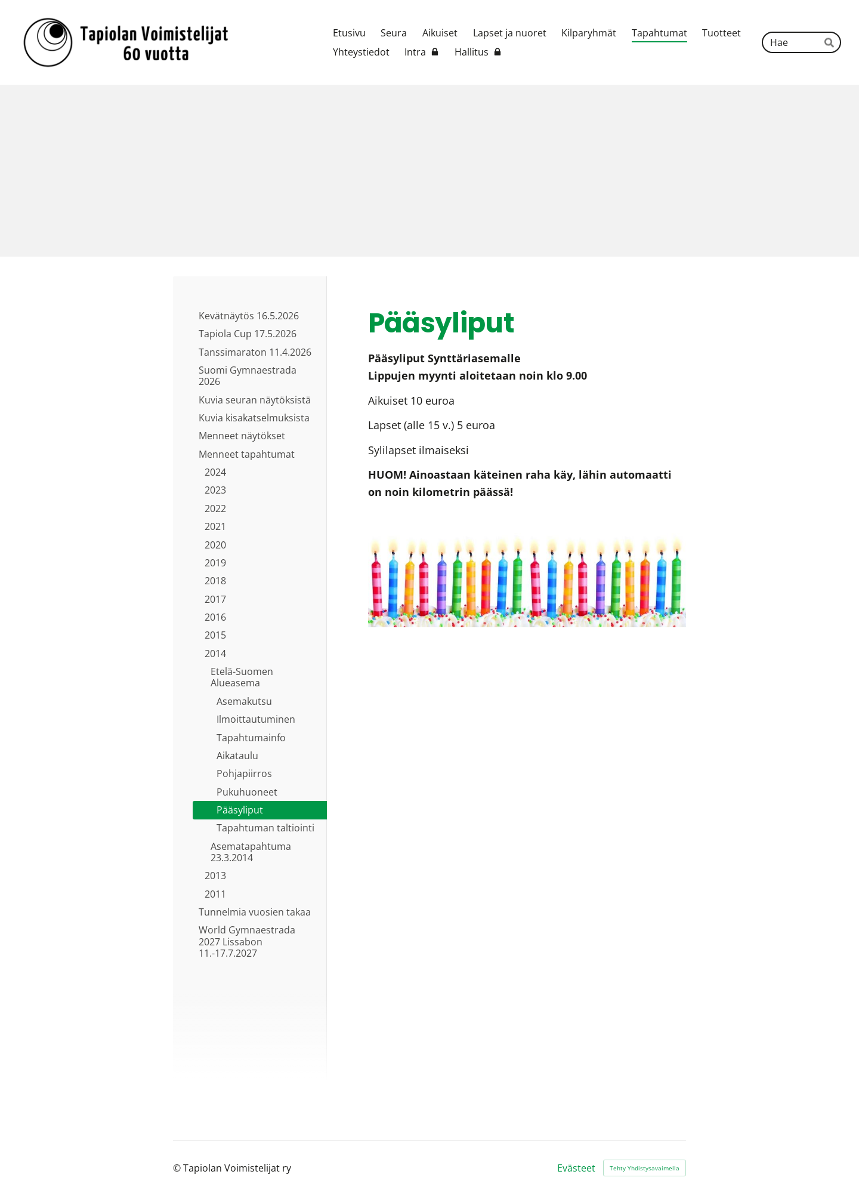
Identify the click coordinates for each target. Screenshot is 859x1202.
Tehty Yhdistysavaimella (644, 1168)
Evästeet (576, 1168)
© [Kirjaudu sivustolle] (178, 1168)
